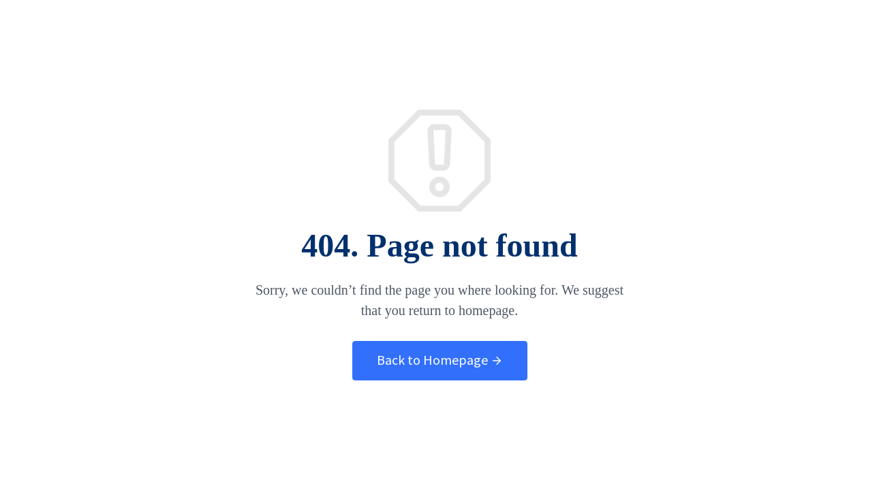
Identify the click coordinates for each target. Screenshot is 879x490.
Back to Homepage (440, 360)
